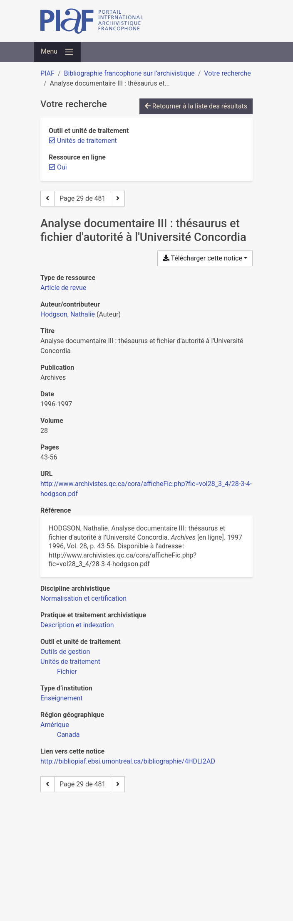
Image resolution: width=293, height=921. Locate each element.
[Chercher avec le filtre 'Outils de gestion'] (65, 652)
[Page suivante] (118, 198)
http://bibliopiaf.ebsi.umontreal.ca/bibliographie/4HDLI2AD (127, 761)
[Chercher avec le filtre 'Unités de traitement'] (70, 662)
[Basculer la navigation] (57, 52)
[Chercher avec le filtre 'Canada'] (68, 735)
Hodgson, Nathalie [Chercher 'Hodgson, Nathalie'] (67, 314)
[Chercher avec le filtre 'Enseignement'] (61, 698)
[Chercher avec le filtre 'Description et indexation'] (77, 625)
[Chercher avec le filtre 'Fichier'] (67, 671)
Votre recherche (227, 73)
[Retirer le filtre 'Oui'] (62, 167)
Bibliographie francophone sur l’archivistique (129, 73)
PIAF (47, 73)
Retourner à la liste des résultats (196, 106)
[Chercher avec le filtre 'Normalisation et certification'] (83, 598)
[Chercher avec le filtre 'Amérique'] (54, 725)
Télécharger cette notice (202, 258)
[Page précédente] (47, 198)
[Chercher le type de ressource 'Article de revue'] (63, 288)
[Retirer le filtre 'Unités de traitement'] (87, 141)
